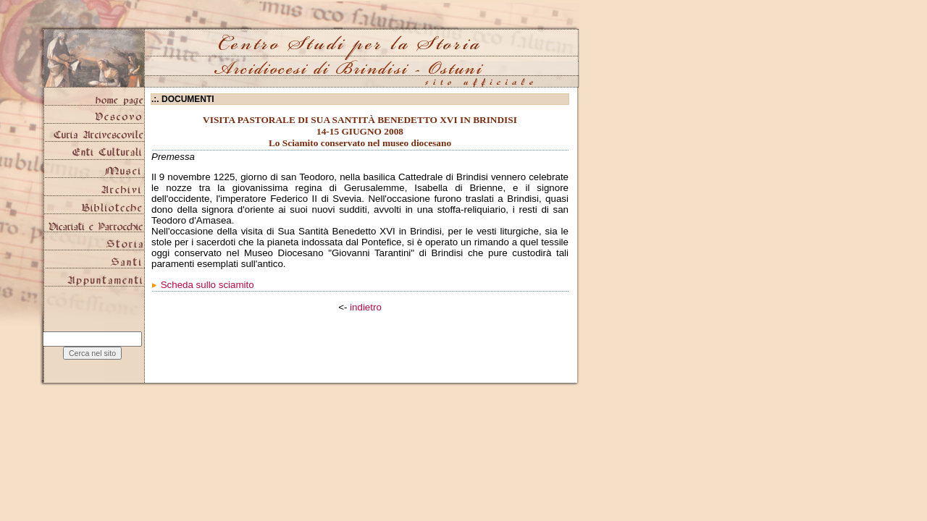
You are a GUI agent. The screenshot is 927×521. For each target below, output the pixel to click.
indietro (366, 307)
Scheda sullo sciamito (207, 284)
